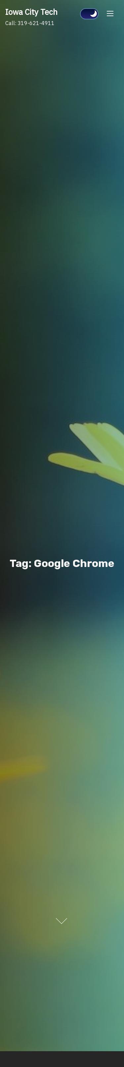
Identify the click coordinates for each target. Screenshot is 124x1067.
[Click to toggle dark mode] (89, 14)
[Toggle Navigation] (110, 13)
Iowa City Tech (31, 12)
